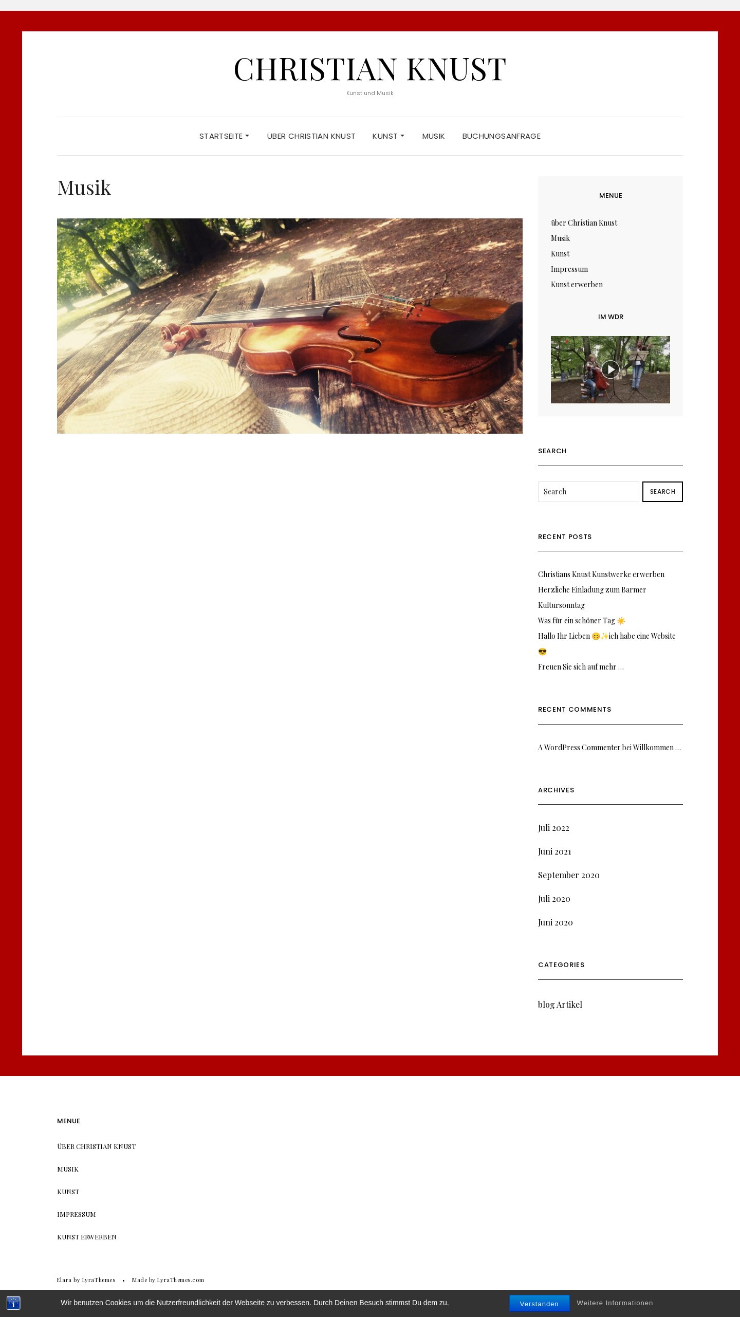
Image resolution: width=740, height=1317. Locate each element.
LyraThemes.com (180, 1280)
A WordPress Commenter (579, 747)
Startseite (224, 136)
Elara (64, 1280)
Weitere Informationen (615, 1305)
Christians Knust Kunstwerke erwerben (601, 574)
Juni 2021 (554, 851)
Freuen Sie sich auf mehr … (581, 667)
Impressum (569, 269)
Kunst (388, 136)
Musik (434, 136)
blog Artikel (560, 1004)
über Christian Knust (311, 136)
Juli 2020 (554, 898)
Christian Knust (370, 67)
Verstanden (539, 1306)
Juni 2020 (555, 922)
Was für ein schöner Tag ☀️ (581, 620)
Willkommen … (657, 747)
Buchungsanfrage (501, 136)
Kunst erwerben (577, 284)
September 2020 (569, 874)
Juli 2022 (553, 827)
